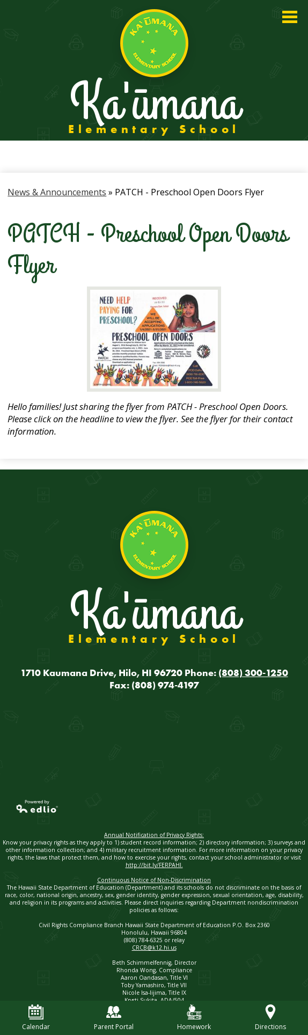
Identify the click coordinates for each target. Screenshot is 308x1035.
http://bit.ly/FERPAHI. (154, 865)
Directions (270, 1017)
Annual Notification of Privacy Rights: (154, 835)
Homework (194, 1017)
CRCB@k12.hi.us (154, 947)
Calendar (36, 1017)
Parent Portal (114, 1017)
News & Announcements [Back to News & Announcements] (57, 192)
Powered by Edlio (37, 806)
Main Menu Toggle (289, 17)
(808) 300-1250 (253, 672)
